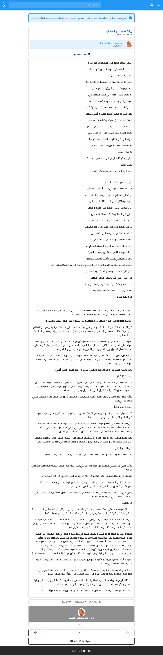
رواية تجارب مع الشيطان (119, 31)
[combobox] (55, 5)
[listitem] (81, 44)
